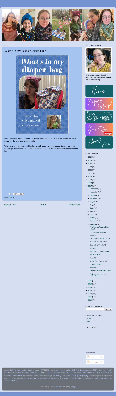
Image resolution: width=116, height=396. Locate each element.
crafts (68, 370)
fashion (96, 370)
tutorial (78, 378)
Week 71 (93, 235)
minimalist (103, 372)
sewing (33, 378)
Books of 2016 (95, 255)
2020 (90, 176)
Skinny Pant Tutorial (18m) (99, 261)
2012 (90, 293)
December (94, 189)
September (94, 198)
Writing (14, 381)
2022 (90, 170)
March (92, 218)
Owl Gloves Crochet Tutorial (100, 239)
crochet (74, 370)
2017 (90, 186)
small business (51, 378)
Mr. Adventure (25, 376)
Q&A (5, 378)
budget (24, 370)
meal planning (95, 372)
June (92, 208)
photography (82, 375)
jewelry (60, 372)
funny (109, 370)
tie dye (66, 378)
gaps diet (7, 372)
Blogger (73, 387)
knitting (70, 372)
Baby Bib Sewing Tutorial (99, 242)
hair (36, 372)
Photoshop (93, 376)
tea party (60, 378)
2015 (90, 284)
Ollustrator (57, 387)
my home (34, 376)
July (91, 205)
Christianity (45, 370)
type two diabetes (88, 378)
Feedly (87, 321)
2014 (90, 287)
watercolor (108, 378)
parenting (57, 375)
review (26, 378)
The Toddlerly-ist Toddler (99, 232)
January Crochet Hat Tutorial (100, 271)
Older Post (74, 204)
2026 (90, 157)
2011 (90, 297)
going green (29, 372)
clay (52, 370)
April (92, 214)
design (80, 370)
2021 (90, 173)
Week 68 (93, 267)
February (93, 221)
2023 (90, 167)
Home (43, 204)
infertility (55, 372)
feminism (103, 370)
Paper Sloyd (47, 376)
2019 (90, 180)
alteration (7, 370)
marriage (86, 372)
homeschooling (44, 372)
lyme (80, 372)
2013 (90, 290)
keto (65, 372)
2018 (90, 183)
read (9, 378)
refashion (20, 378)
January (93, 224)
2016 (90, 281)
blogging (18, 370)
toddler (72, 378)
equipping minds (88, 370)
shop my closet (41, 378)
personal (71, 375)
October (93, 195)
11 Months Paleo (96, 264)
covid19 (62, 370)
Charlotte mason (34, 370)
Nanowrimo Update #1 (98, 245)
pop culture (101, 376)
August (93, 202)
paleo (41, 376)
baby (12, 197)
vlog (101, 378)
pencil (64, 376)
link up (76, 372)
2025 (90, 160)
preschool (108, 376)
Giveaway (21, 372)
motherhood (14, 375)
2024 (90, 163)
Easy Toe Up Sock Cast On (100, 251)
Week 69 (93, 258)
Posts (90, 357)
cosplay (56, 370)
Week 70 (93, 248)
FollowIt (88, 318)
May (92, 211)
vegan (97, 378)
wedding (7, 381)
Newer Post (10, 204)
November (94, 192)
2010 (90, 300)
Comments (92, 362)
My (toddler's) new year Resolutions (98, 275)
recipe (14, 378)
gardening (14, 372)
